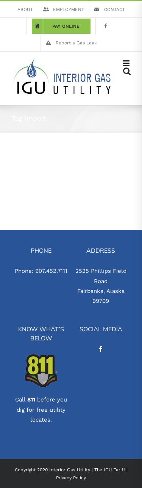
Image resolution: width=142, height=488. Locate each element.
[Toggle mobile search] (127, 71)
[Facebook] (101, 349)
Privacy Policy (71, 477)
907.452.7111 (51, 271)
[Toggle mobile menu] (127, 63)
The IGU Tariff (109, 469)
